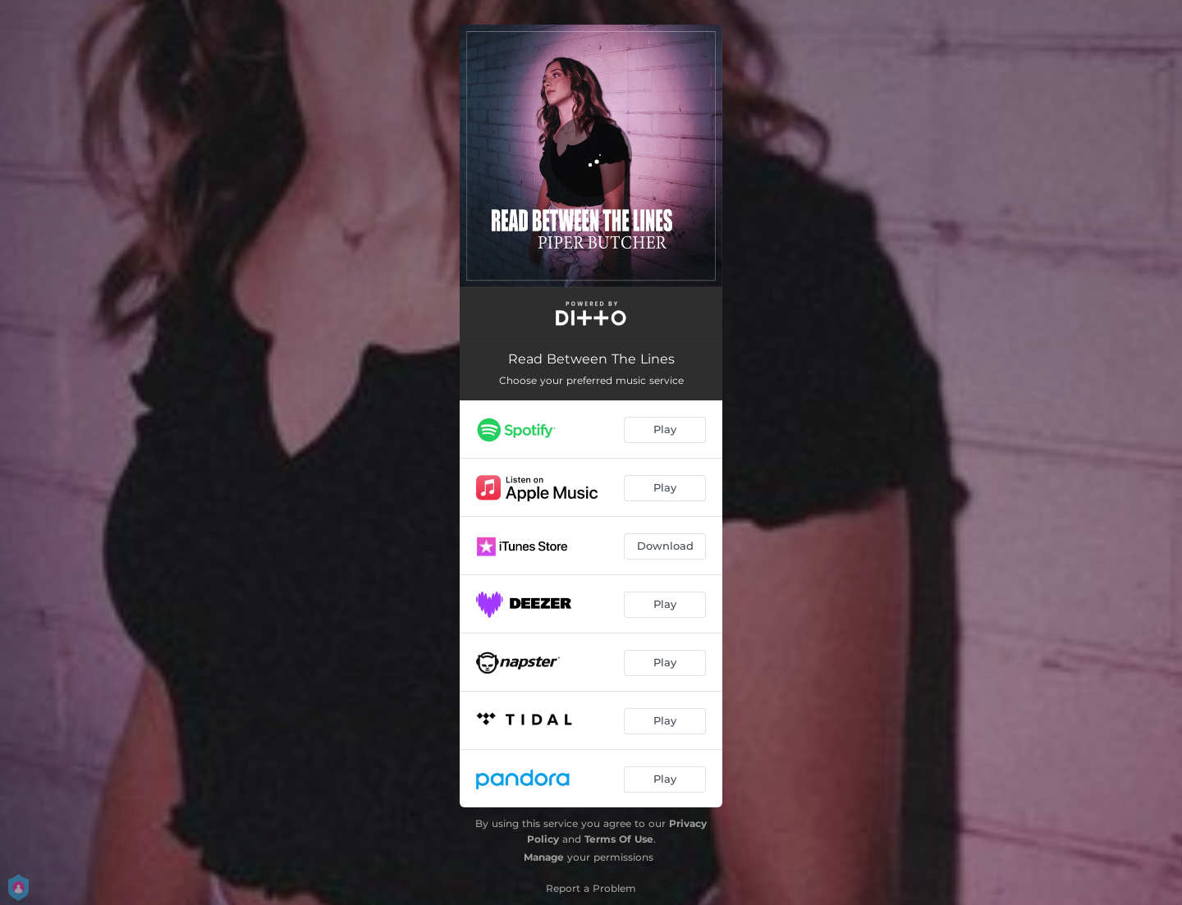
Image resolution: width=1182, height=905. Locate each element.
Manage (544, 857)
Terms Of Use (618, 839)
